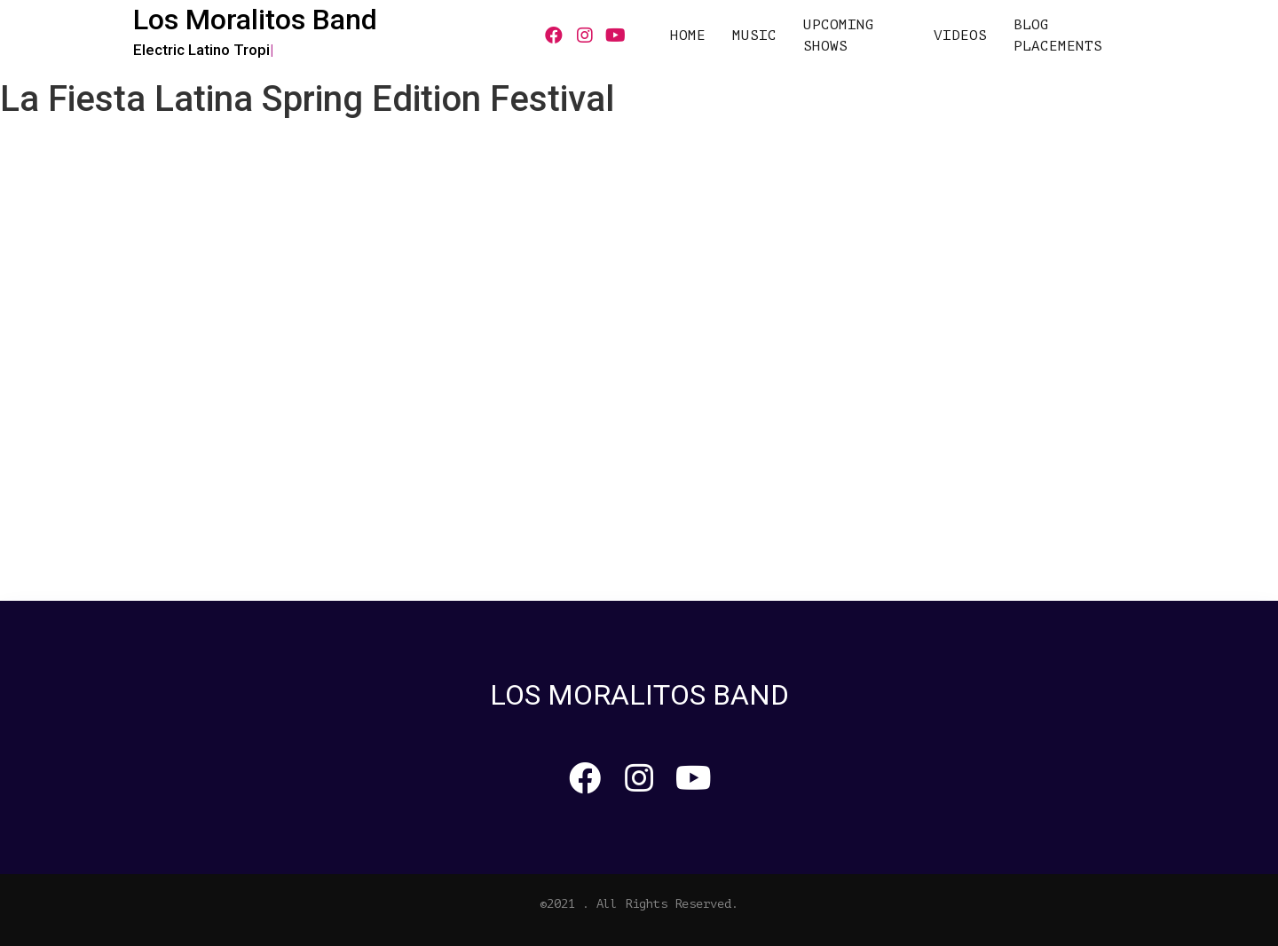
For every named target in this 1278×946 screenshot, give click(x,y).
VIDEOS (960, 35)
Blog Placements (1058, 35)
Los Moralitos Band (255, 19)
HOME (688, 35)
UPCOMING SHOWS (838, 35)
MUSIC (754, 35)
